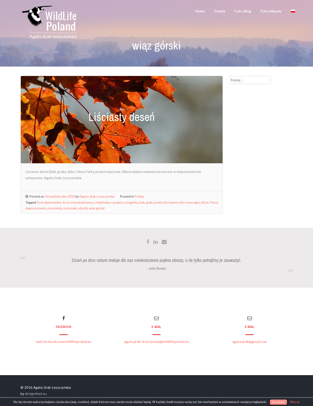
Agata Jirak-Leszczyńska (97, 196)
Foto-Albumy (271, 11)
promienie (55, 208)
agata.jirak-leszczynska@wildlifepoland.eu (156, 341)
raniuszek (70, 208)
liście (205, 202)
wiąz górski (96, 208)
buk (142, 202)
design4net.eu (36, 393)
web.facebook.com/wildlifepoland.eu (63, 341)
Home (200, 11)
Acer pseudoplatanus (78, 202)
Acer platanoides (49, 202)
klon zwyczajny (189, 202)
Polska (139, 196)
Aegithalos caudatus (110, 202)
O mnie (219, 11)
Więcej (294, 402)
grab (149, 202)
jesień (158, 202)
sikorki (82, 208)
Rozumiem (278, 401)
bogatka (132, 202)
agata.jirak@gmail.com (249, 341)
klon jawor (171, 202)
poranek (40, 208)
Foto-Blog (243, 11)
